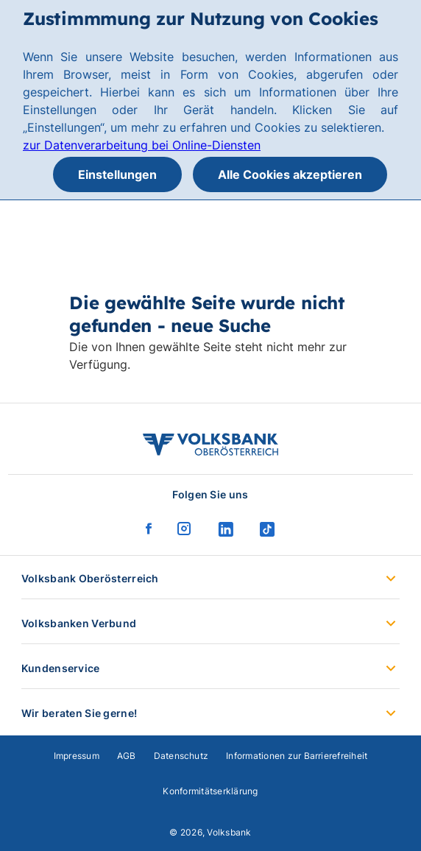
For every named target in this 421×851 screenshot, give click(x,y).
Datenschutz (181, 755)
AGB (126, 755)
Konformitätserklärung (210, 791)
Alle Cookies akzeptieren (290, 174)
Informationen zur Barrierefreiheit (296, 755)
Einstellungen (117, 174)
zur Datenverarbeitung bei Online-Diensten (142, 145)
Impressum (76, 755)
